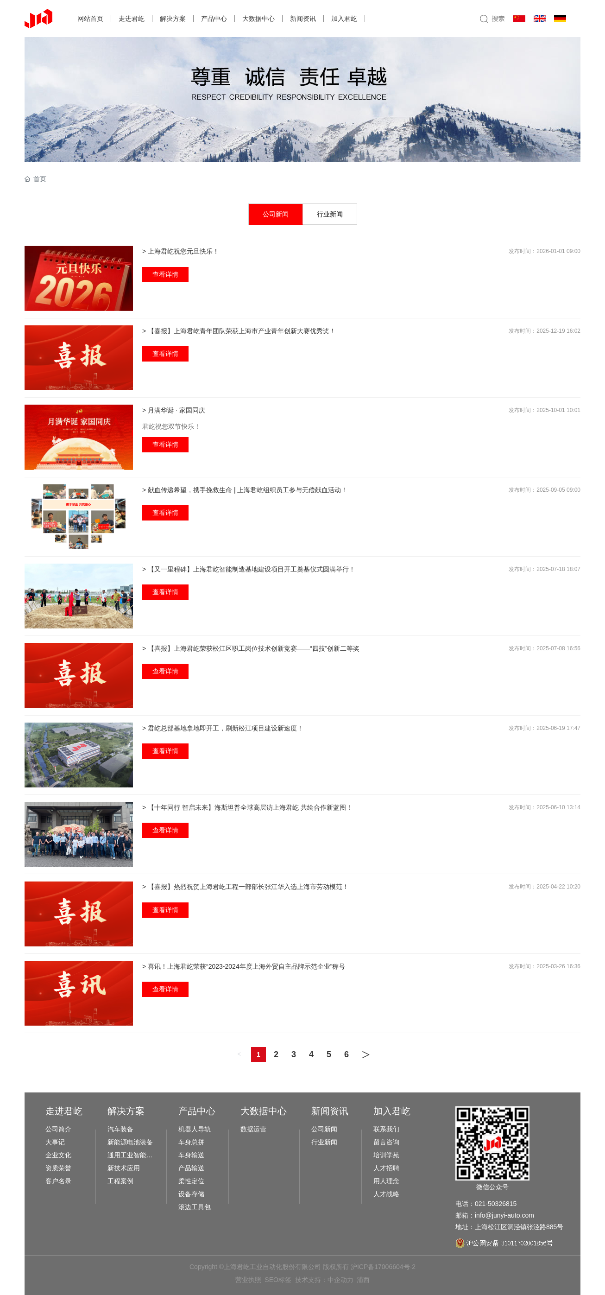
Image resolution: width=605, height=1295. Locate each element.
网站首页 (90, 18)
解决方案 (173, 18)
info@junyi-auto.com (504, 1215)
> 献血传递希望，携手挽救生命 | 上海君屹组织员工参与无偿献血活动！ (244, 490)
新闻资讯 (303, 18)
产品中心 (214, 18)
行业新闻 (330, 214)
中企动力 (340, 1279)
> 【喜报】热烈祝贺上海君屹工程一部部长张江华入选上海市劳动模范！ (245, 886)
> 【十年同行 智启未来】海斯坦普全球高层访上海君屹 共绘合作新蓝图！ (247, 807)
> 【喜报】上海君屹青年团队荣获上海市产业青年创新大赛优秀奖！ (239, 331)
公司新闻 (276, 214)
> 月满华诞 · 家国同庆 (173, 410)
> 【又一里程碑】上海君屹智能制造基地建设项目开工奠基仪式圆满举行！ (248, 569)
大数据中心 (258, 18)
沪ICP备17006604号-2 (383, 1266)
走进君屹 (132, 18)
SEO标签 (278, 1279)
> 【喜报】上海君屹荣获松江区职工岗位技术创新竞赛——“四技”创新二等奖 (250, 648)
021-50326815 (496, 1203)
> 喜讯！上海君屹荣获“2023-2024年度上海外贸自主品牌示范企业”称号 (243, 966)
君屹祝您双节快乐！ (171, 426)
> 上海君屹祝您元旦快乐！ (180, 251)
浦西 (363, 1279)
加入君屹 (344, 18)
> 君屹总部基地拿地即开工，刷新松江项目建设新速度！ (222, 728)
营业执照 (248, 1279)
